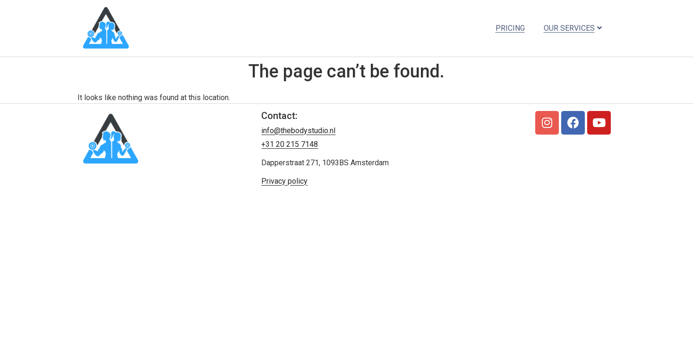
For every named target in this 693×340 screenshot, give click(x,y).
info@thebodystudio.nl (298, 130)
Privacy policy (284, 181)
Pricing (510, 28)
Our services (573, 28)
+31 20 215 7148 (289, 144)
